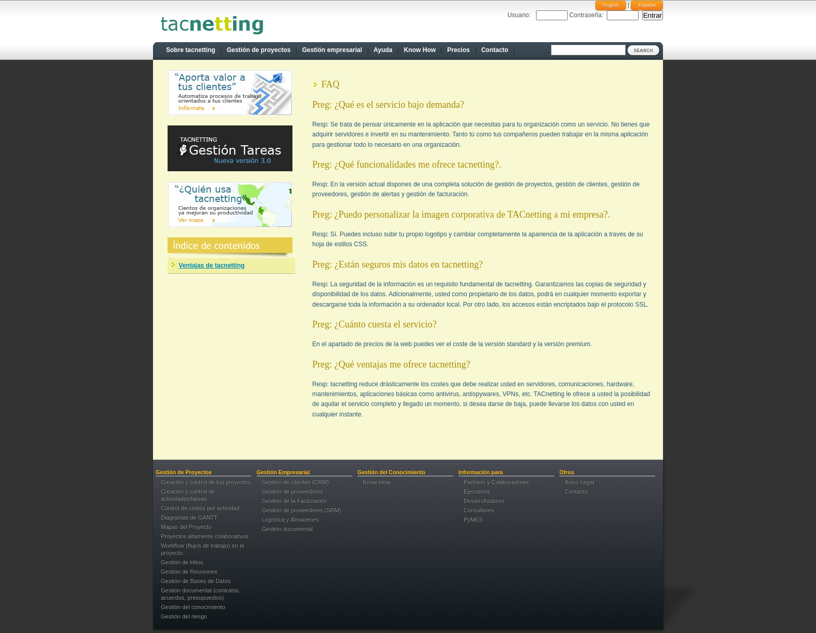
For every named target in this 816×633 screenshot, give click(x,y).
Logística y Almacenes (290, 519)
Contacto (576, 491)
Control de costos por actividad (200, 508)
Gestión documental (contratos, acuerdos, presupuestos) (200, 594)
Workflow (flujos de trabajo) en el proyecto (202, 549)
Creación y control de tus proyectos (205, 482)
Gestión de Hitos (182, 562)
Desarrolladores (484, 501)
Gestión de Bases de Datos (196, 581)
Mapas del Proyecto (186, 527)
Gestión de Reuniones (189, 571)
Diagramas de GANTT (189, 517)
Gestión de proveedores (292, 491)
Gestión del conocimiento (193, 607)
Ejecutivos (477, 491)
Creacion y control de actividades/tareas (188, 495)
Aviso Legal (579, 482)
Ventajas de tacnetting (211, 265)
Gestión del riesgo (184, 616)
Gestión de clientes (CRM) (295, 482)
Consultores (479, 510)
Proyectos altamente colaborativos (204, 536)
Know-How (376, 482)
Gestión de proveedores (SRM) (301, 510)
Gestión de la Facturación (294, 501)
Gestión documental (287, 529)
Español (647, 5)
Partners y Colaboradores (496, 482)
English (611, 5)
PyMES (473, 519)
